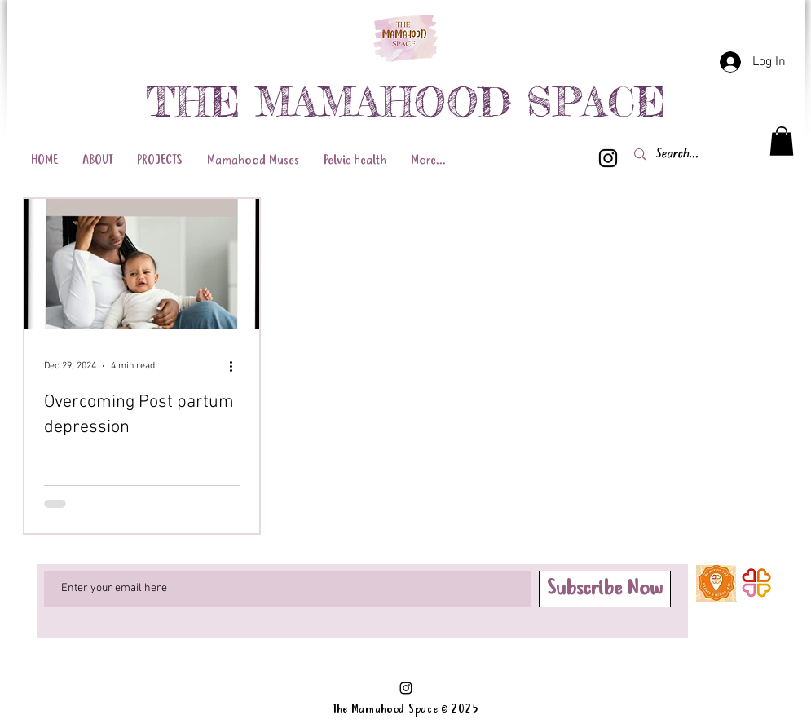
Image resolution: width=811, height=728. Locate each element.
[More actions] (237, 366)
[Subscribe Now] (605, 589)
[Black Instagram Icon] (608, 158)
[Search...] (706, 154)
